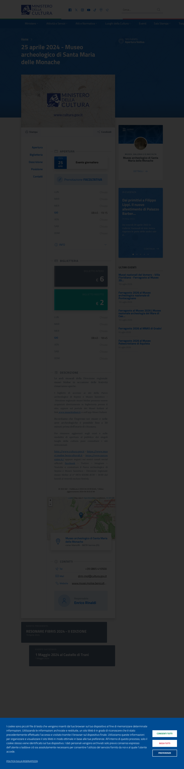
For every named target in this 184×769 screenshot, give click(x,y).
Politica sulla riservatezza (22, 761)
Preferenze (164, 754)
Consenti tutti (164, 733)
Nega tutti (165, 743)
